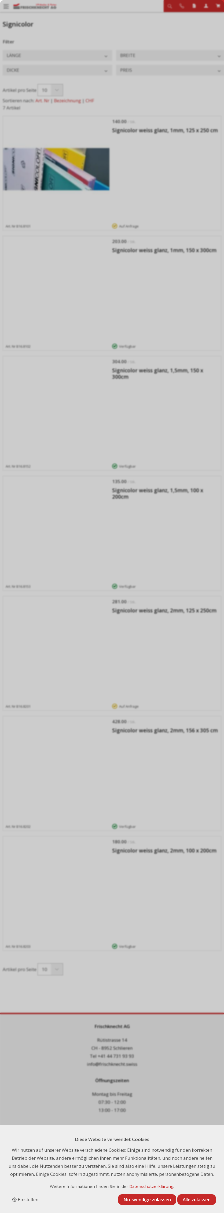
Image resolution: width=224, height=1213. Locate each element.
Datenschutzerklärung (151, 1186)
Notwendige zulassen (147, 1199)
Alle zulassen (197, 1199)
